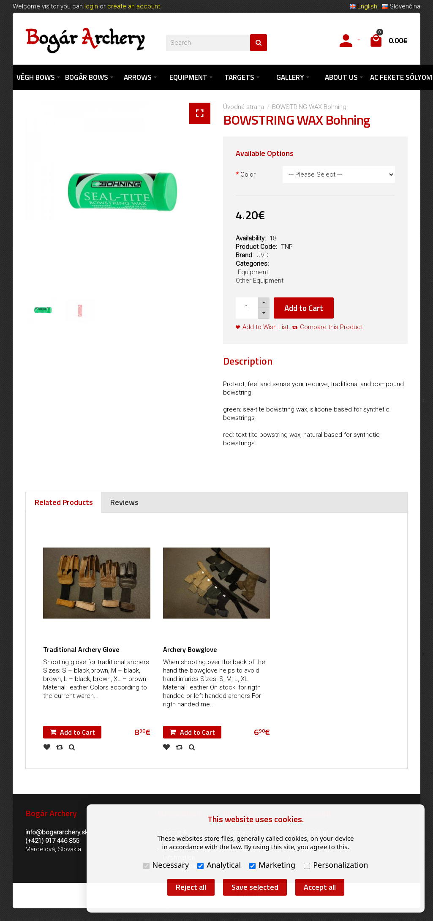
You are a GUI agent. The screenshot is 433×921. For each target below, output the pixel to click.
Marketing (272, 865)
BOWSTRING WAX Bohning (309, 107)
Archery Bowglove (190, 650)
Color (248, 174)
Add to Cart (303, 308)
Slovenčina (400, 6)
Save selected (254, 887)
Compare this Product (331, 327)
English (363, 6)
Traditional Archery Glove (81, 650)
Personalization (336, 865)
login (91, 6)
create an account (133, 6)
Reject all (191, 887)
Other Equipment (259, 280)
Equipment (253, 272)
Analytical (219, 865)
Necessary (166, 865)
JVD (263, 255)
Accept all (320, 887)
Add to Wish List (265, 327)
